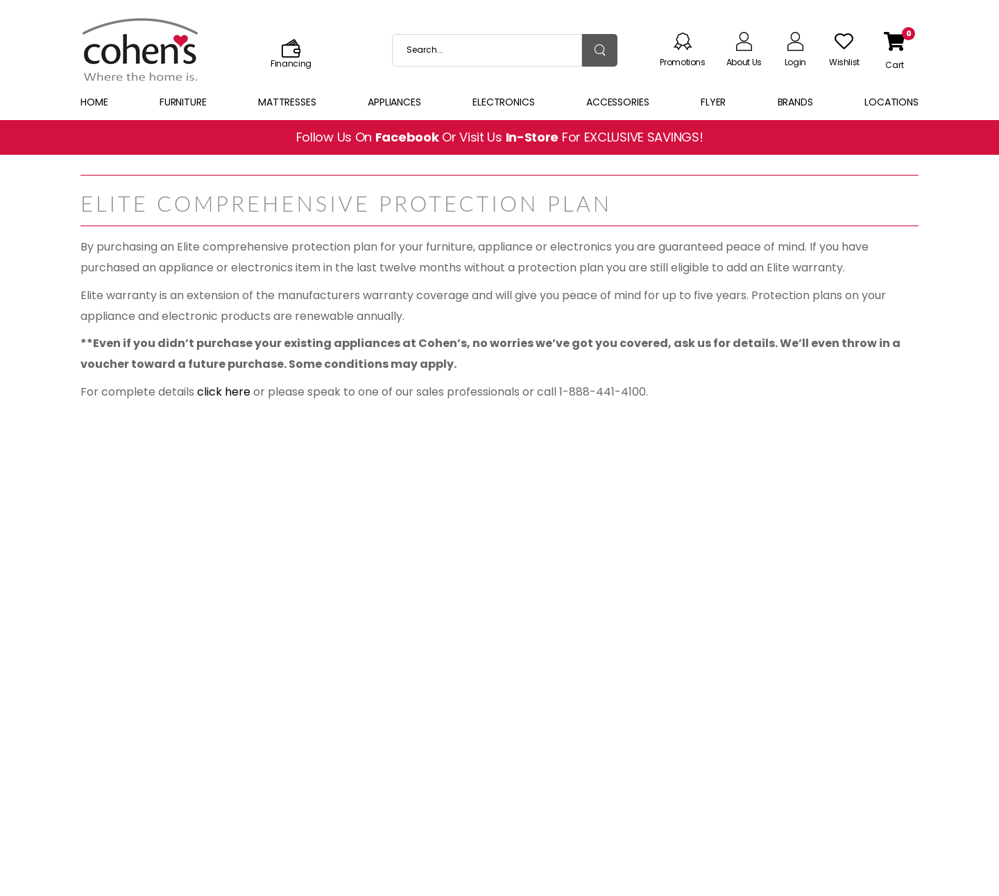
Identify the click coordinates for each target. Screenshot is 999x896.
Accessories (617, 102)
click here (223, 392)
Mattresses (287, 102)
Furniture (183, 102)
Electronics (503, 102)
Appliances (394, 102)
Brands (795, 102)
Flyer (713, 102)
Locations (891, 102)
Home (94, 102)
